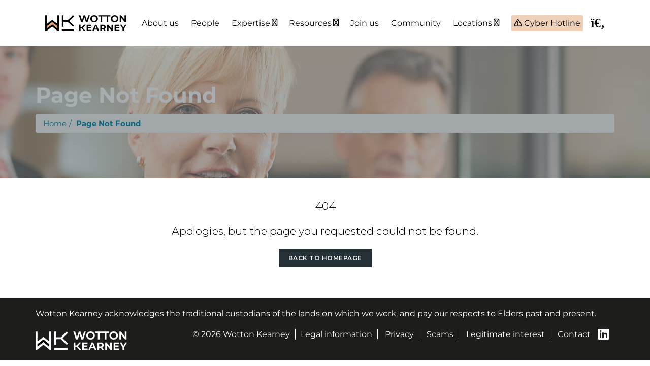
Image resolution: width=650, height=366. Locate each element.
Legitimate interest (505, 334)
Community (416, 23)
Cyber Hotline (551, 23)
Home (55, 123)
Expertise (251, 23)
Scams (440, 334)
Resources (310, 23)
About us (160, 23)
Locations (472, 23)
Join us (364, 23)
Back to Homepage (325, 258)
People (205, 23)
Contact (574, 334)
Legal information (336, 334)
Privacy (399, 334)
